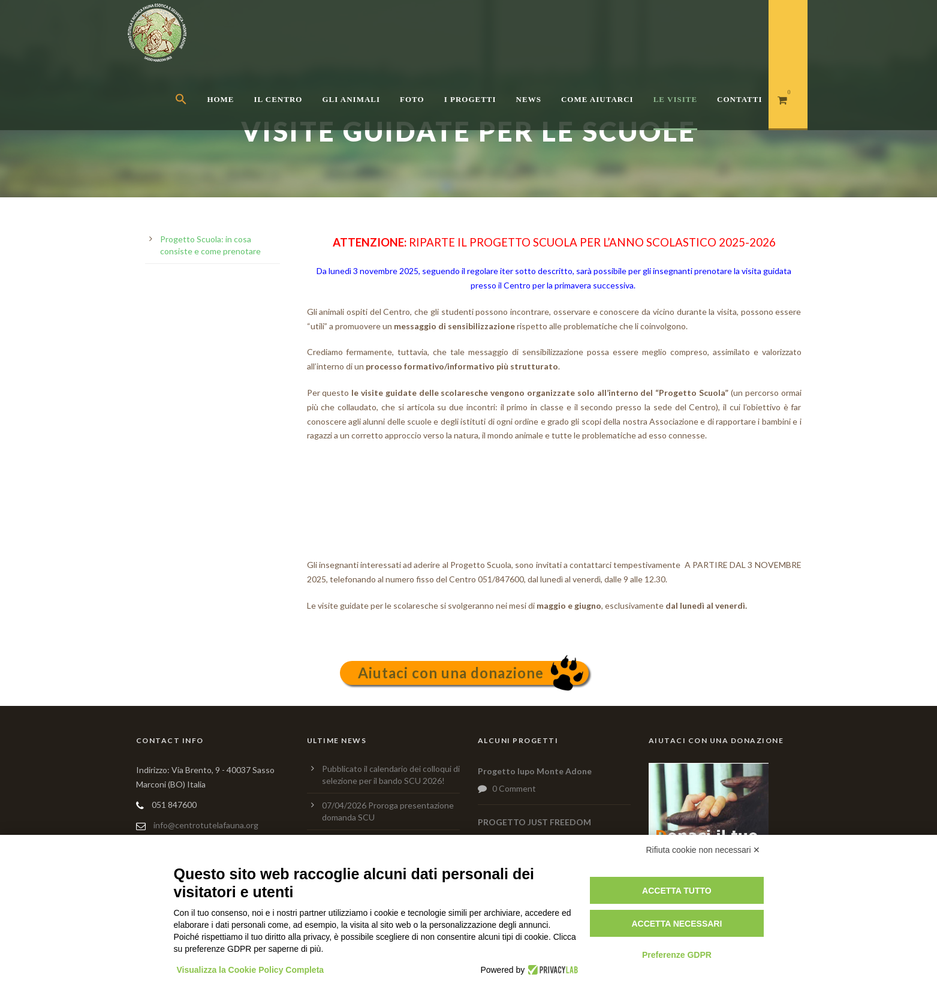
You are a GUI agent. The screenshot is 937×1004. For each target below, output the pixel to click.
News (528, 99)
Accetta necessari (676, 923)
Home (220, 99)
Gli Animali (351, 99)
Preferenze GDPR (677, 955)
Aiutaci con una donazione (451, 672)
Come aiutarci (597, 99)
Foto (412, 99)
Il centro (278, 99)
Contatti (739, 99)
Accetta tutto (677, 890)
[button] (191, 114)
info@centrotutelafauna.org (205, 825)
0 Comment (514, 788)
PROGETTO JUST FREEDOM (534, 822)
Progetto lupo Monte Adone (535, 771)
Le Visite (675, 99)
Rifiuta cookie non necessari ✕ (703, 850)
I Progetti (470, 99)
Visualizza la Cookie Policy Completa (250, 970)
